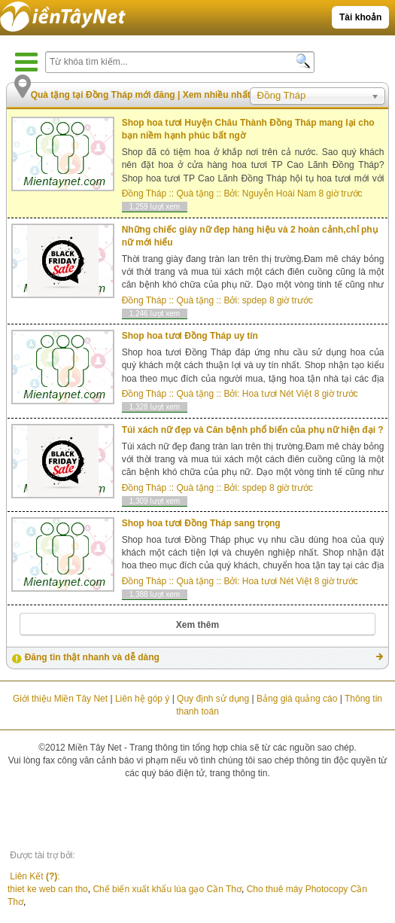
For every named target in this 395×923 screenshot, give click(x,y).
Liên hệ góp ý (142, 698)
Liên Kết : (43, 879)
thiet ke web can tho (48, 895)
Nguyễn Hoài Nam (279, 193)
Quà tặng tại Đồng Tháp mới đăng (104, 95)
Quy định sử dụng (213, 698)
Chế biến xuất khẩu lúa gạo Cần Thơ (167, 895)
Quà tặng (195, 193)
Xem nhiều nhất (217, 95)
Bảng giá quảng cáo (297, 698)
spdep (254, 300)
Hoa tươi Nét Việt (276, 393)
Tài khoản (360, 17)
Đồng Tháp (144, 193)
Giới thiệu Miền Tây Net (60, 698)
